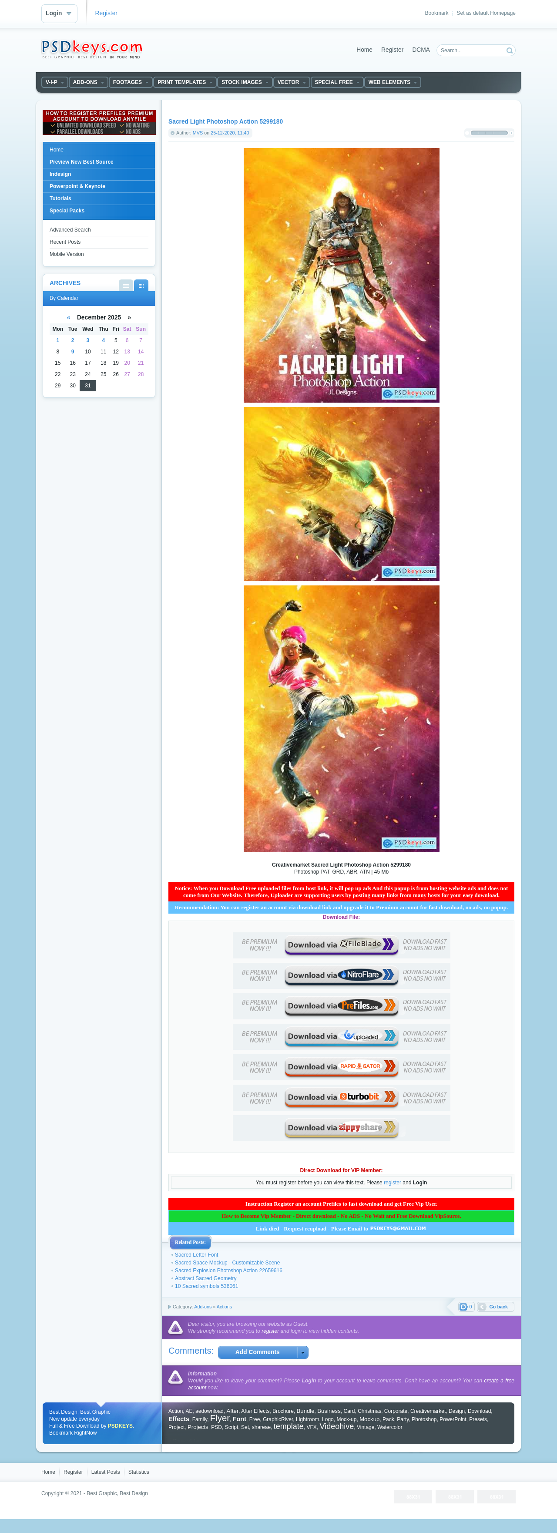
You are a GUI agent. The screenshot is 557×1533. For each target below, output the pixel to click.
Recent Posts (65, 242)
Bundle (306, 1411)
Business (329, 1411)
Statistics (138, 1472)
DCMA (421, 50)
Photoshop (424, 1419)
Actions (224, 1306)
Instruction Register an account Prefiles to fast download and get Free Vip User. (341, 1203)
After (232, 1411)
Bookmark (437, 13)
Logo (328, 1419)
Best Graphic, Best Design (117, 1493)
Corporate (395, 1411)
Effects (178, 1418)
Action (175, 1411)
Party (403, 1419)
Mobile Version (67, 254)
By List (126, 285)
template (289, 1426)
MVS (198, 132)
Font (239, 1418)
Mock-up (346, 1419)
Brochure (283, 1411)
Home (364, 50)
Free (254, 1419)
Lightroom (307, 1419)
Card (349, 1411)
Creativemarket (428, 1411)
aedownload (209, 1411)
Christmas (369, 1411)
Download (479, 1411)
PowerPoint (453, 1419)
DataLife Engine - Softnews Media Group (91, 49)
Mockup (369, 1419)
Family (199, 1419)
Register (106, 13)
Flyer (220, 1418)
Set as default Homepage (486, 13)
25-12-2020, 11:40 (230, 132)
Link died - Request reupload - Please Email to (341, 1228)
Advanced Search (70, 230)
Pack (388, 1419)
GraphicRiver (278, 1419)
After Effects (255, 1411)
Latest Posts (105, 1472)
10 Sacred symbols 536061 (206, 1286)
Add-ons (202, 1306)
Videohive (337, 1426)
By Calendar (141, 285)
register (392, 1183)
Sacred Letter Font (196, 1255)
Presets (478, 1419)
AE (188, 1411)
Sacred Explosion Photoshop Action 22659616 (228, 1270)
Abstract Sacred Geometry (205, 1278)
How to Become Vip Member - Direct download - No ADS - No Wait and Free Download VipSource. (341, 1216)
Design (457, 1411)
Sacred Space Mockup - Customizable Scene (227, 1263)
